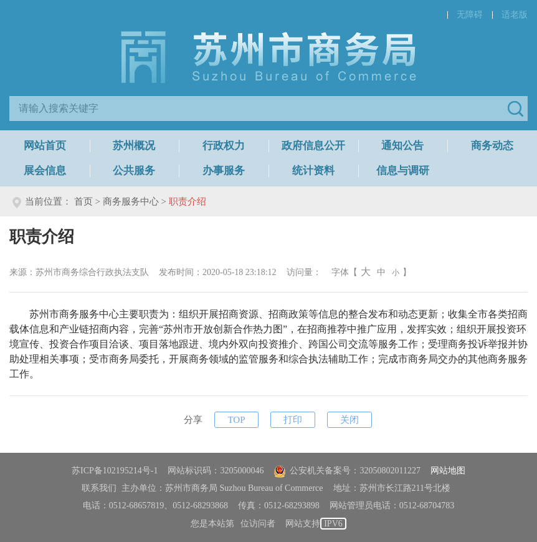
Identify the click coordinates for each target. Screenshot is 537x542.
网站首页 (45, 146)
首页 (83, 201)
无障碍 (470, 14)
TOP (236, 420)
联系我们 (99, 488)
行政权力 (223, 146)
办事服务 (223, 171)
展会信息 (45, 171)
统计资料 (313, 171)
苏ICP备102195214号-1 (115, 470)
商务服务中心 (131, 201)
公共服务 (134, 171)
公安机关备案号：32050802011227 (346, 470)
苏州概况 (134, 146)
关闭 (349, 420)
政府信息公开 (313, 146)
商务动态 (492, 146)
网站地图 (447, 470)
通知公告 (402, 146)
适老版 (514, 14)
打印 (292, 420)
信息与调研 (402, 171)
